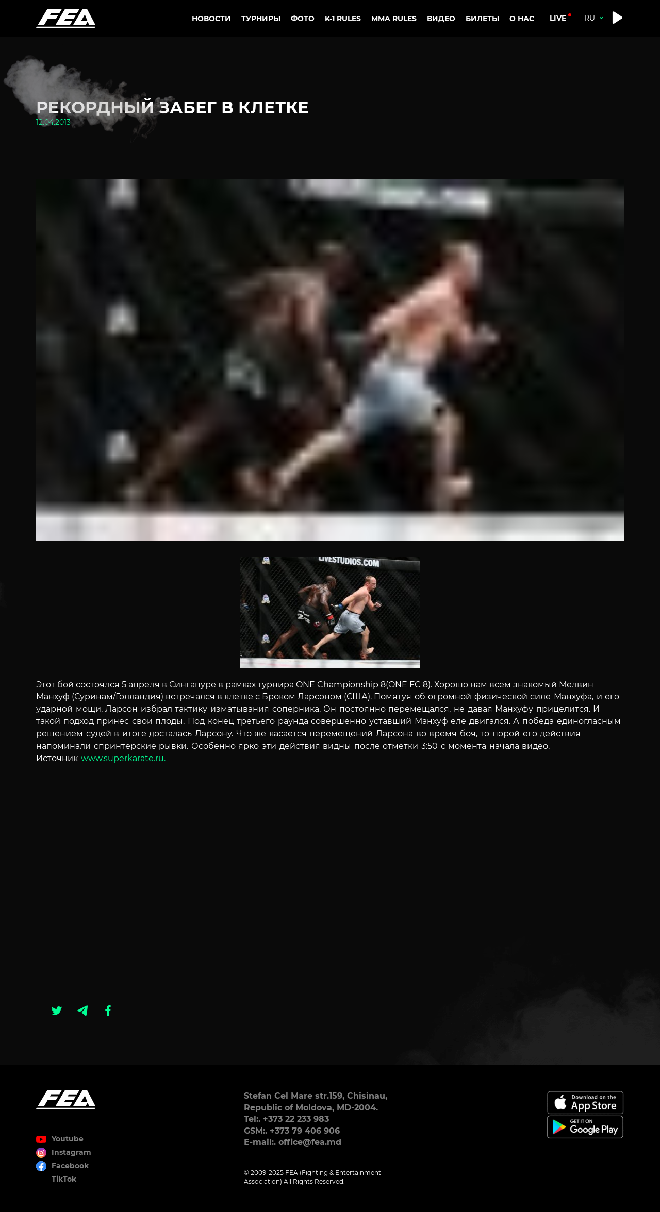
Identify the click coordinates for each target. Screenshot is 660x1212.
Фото (303, 18)
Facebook (70, 1165)
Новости (211, 18)
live (558, 18)
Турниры (260, 18)
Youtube (68, 1138)
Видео (441, 18)
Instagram (71, 1152)
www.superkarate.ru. (122, 758)
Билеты (482, 18)
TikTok (64, 1179)
